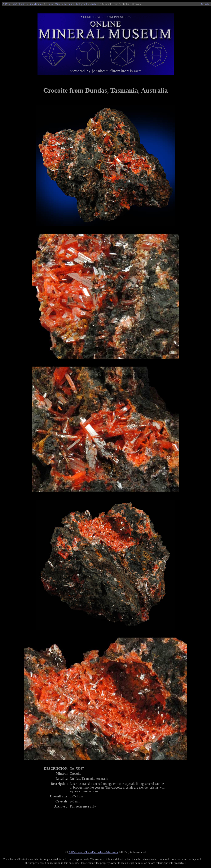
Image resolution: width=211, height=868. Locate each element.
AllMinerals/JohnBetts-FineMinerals (22, 3)
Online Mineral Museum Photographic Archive (72, 3)
